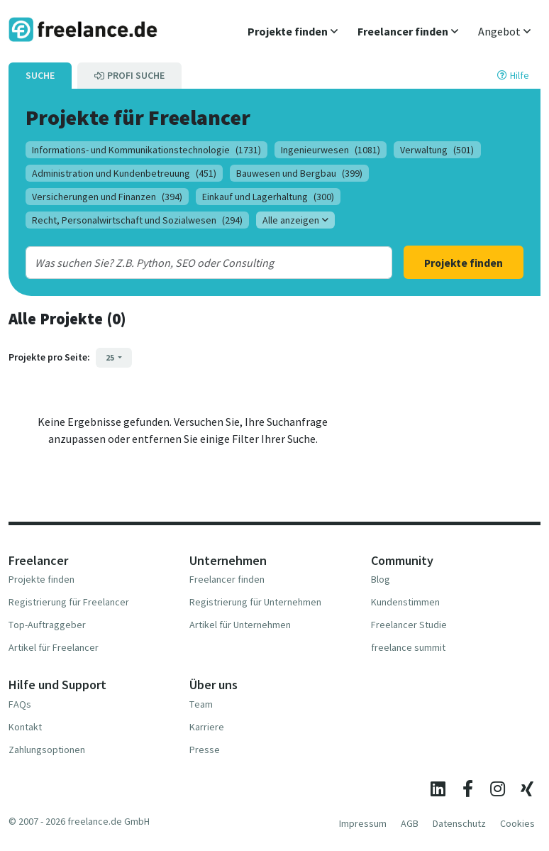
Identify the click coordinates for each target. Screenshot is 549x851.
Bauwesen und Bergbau (299, 173)
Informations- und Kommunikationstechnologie (146, 149)
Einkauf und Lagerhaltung (268, 196)
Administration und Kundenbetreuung (124, 173)
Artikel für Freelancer (54, 647)
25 (111, 357)
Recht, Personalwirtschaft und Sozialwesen (137, 220)
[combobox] (193, 262)
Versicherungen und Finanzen (107, 196)
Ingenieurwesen (330, 149)
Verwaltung (437, 149)
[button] (293, 31)
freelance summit (408, 647)
